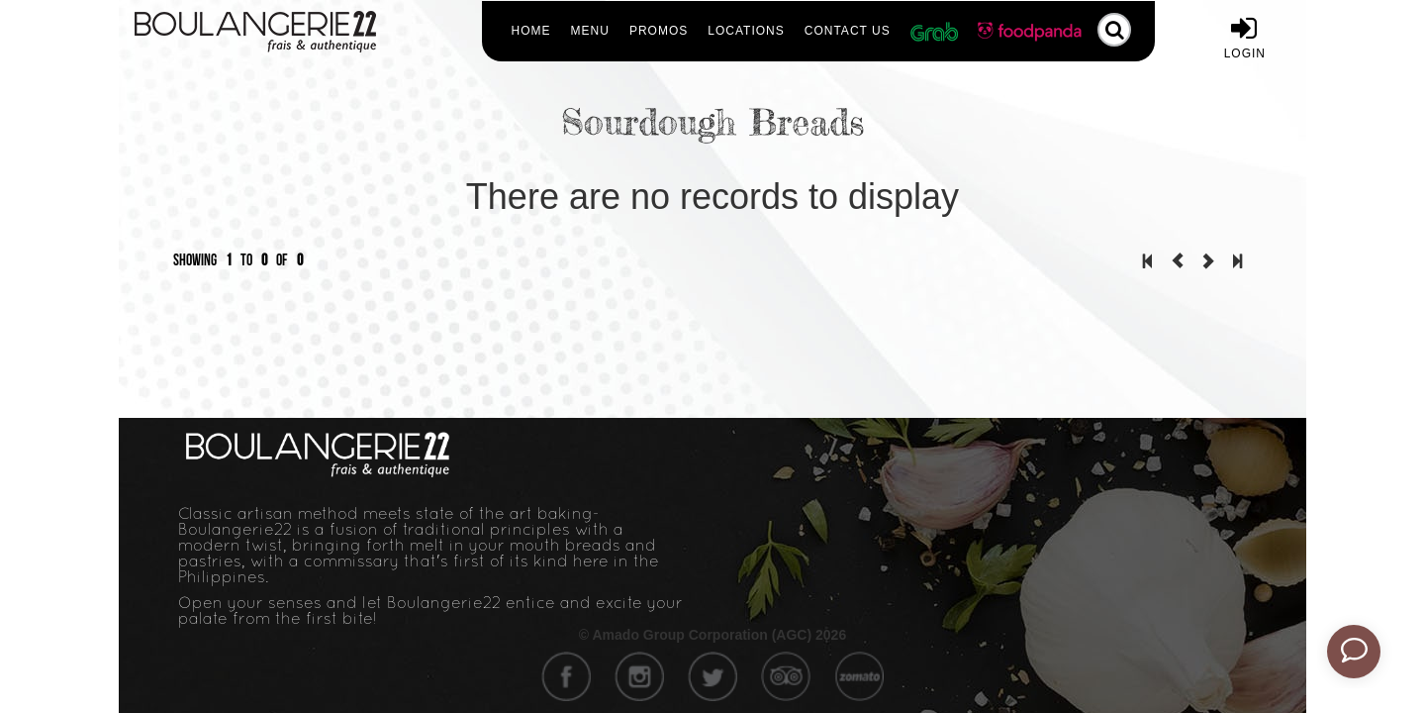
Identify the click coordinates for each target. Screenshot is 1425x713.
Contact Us (848, 31)
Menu (590, 31)
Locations (746, 31)
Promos (658, 31)
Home (531, 31)
